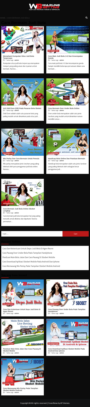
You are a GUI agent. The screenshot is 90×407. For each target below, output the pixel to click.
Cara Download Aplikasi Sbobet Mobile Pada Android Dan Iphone (30, 261)
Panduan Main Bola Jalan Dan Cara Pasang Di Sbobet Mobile (28, 257)
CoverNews (53, 403)
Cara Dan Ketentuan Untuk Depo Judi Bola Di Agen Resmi (27, 248)
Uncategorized (8, 51)
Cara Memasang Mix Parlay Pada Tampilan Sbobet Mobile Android (31, 266)
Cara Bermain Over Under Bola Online (63, 108)
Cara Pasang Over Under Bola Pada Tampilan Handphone (27, 253)
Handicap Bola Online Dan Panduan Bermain (66, 159)
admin (16, 60)
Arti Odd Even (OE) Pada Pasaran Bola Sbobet (22, 108)
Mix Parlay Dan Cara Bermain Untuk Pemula (21, 159)
